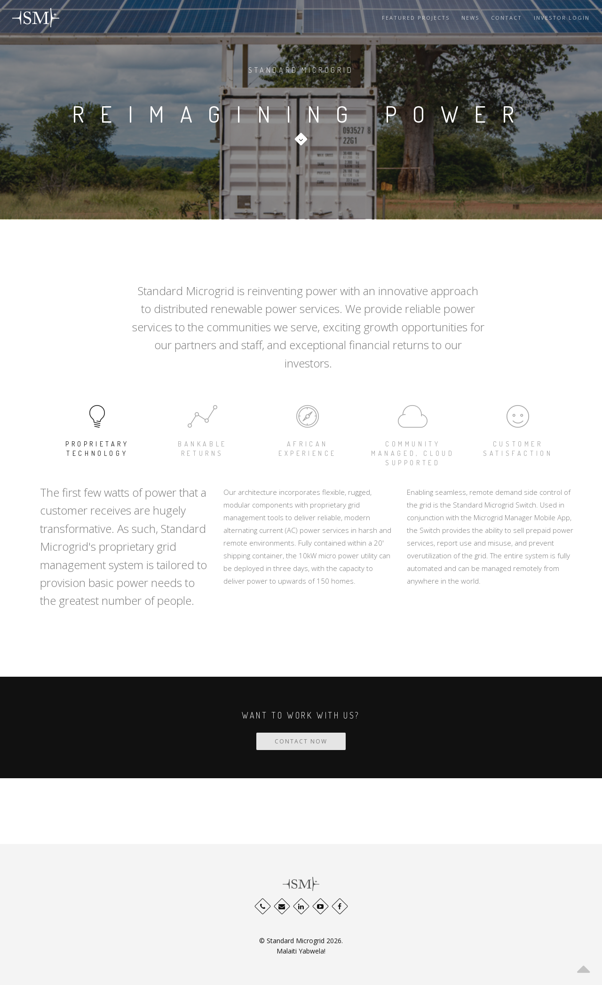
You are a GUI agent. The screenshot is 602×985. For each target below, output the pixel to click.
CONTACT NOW (301, 741)
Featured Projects (416, 17)
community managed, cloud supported (413, 434)
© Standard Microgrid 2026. (301, 940)
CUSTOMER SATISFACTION (518, 429)
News (470, 17)
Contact (506, 17)
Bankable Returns (202, 429)
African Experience (308, 429)
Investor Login (562, 17)
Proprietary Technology (97, 429)
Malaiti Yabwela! (301, 950)
